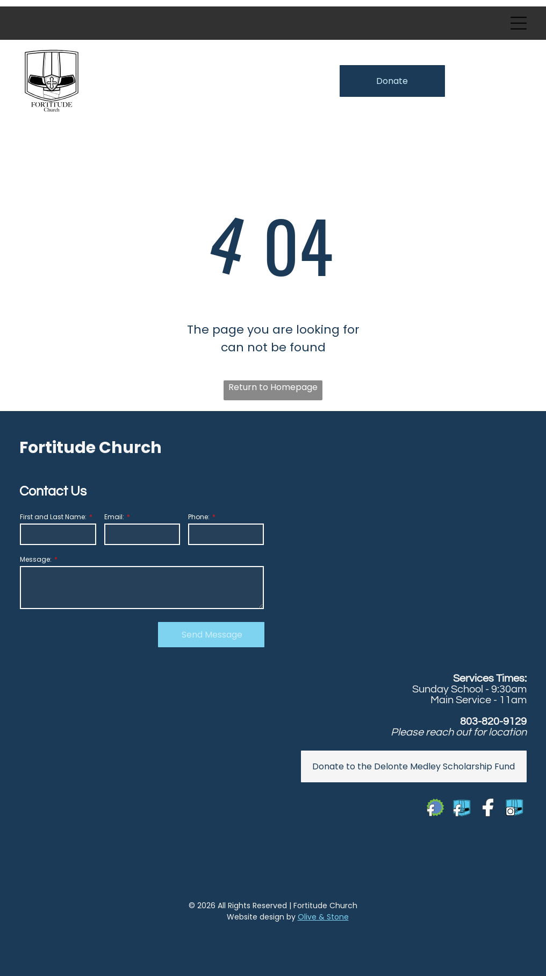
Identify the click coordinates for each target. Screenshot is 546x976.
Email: (114, 516)
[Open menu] (519, 23)
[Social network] (436, 808)
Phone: (199, 516)
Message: (36, 559)
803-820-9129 (493, 721)
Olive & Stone (323, 916)
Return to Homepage (273, 387)
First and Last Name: (53, 516)
